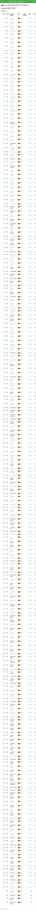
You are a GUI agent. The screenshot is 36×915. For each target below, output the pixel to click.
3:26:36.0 (30, 766)
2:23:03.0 (30, 85)
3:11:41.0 (30, 653)
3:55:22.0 (30, 854)
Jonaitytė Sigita (13, 847)
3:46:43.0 (30, 829)
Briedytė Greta (13, 698)
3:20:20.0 (30, 724)
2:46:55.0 (30, 364)
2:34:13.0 (30, 161)
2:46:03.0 (30, 355)
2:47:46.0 (30, 388)
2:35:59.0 (30, 187)
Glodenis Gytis (13, 78)
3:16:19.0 (30, 690)
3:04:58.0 (30, 600)
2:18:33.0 (30, 50)
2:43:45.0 (30, 307)
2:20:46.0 (30, 74)
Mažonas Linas (13, 285)
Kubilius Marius (13, 396)
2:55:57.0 (30, 500)
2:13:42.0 (30, 18)
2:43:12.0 (30, 296)
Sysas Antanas (13, 203)
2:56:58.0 (30, 523)
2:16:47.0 (30, 37)
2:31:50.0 (30, 143)
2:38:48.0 (30, 236)
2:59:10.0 (30, 553)
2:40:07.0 (30, 258)
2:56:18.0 (30, 504)
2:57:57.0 (30, 537)
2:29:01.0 (30, 122)
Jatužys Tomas (13, 507)
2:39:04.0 (30, 239)
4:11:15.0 (30, 879)
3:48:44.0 (30, 840)
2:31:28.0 (30, 139)
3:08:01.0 (30, 641)
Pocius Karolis (13, 504)
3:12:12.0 (30, 669)
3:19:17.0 (30, 708)
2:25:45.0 (30, 113)
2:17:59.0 (30, 42)
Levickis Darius (13, 151)
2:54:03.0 (30, 471)
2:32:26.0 (30, 147)
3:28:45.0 (30, 774)
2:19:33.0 (30, 70)
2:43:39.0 (30, 299)
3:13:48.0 (30, 676)
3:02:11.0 (30, 568)
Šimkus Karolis (13, 653)
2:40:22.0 (30, 263)
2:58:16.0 (30, 541)
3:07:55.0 (30, 636)
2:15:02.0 (30, 30)
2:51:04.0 (30, 438)
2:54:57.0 (30, 482)
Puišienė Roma (13, 854)
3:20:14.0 (30, 719)
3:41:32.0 (30, 818)
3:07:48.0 (30, 632)
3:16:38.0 (30, 694)
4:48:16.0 (30, 887)
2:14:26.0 (30, 26)
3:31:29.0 (30, 797)
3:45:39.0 (30, 825)
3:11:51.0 (30, 656)
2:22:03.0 (30, 78)
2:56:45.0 (30, 514)
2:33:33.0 (30, 154)
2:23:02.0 (30, 81)
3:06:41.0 (30, 624)
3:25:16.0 (30, 761)
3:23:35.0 (30, 747)
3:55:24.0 (30, 857)
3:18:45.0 (30, 704)
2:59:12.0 (30, 558)
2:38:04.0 (30, 219)
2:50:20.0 (30, 426)
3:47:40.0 (30, 837)
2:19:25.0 (30, 61)
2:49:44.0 (30, 410)
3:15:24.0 (30, 683)
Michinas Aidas (13, 558)
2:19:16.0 (30, 57)
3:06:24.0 (30, 615)
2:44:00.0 (30, 319)
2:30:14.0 (30, 130)
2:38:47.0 (30, 232)
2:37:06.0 (30, 206)
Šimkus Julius (13, 486)
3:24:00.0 (30, 752)
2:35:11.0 (30, 174)
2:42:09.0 (30, 278)
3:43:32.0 (30, 821)
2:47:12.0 (30, 376)
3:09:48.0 (30, 645)
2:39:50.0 (30, 251)
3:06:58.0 (30, 628)
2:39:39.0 (30, 247)
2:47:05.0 (30, 368)
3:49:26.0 (30, 847)
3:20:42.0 (30, 732)
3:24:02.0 (30, 756)
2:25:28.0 (30, 105)
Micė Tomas (12, 94)
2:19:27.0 (30, 66)
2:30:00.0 (30, 126)
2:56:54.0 (30, 518)
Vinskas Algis (13, 236)
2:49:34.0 (30, 407)
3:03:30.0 (30, 579)
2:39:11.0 (30, 243)
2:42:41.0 (30, 285)
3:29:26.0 (30, 778)
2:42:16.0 (30, 281)
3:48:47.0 (30, 844)
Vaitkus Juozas (13, 717)
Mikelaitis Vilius (13, 669)
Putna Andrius (13, 756)
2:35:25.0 (30, 178)
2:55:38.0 (30, 496)
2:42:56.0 (30, 292)
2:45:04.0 (30, 344)
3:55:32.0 (30, 861)
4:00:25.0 (30, 872)
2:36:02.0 (30, 191)
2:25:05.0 (30, 101)
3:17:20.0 (30, 698)
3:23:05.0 (30, 743)
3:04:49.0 (30, 596)
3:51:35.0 (30, 850)
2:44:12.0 (30, 327)
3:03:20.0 (30, 575)
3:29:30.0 (30, 783)
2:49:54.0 (30, 414)
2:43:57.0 (30, 310)
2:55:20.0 (30, 493)
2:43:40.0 (30, 303)
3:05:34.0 (30, 608)
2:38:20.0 (30, 223)
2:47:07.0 (30, 372)
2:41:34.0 (30, 271)
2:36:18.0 (30, 199)
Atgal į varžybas (4, 908)
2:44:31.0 (30, 331)
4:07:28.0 (30, 875)
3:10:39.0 (30, 649)
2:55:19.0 (30, 489)
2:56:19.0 (30, 507)
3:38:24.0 (30, 814)
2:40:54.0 (30, 267)
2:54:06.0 (30, 475)
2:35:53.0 (30, 182)
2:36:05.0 (30, 195)
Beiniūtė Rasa (13, 572)
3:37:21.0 (30, 809)
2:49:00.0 (30, 399)
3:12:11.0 (30, 665)
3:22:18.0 (30, 739)
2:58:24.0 (30, 545)
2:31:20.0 (30, 135)
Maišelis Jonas (13, 50)
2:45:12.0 (30, 348)
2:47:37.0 (30, 383)
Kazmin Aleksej (13, 475)
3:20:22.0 (30, 728)
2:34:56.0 (30, 170)
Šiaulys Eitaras (13, 818)
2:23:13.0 (30, 90)
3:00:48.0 (30, 563)
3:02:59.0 (30, 572)
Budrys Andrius (13, 613)
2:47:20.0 (30, 379)
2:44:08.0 (30, 323)
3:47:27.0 (30, 833)
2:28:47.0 (30, 118)
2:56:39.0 (30, 510)
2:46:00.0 (30, 353)
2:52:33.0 (30, 455)
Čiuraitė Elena (13, 534)
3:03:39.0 (30, 587)
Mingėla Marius (13, 30)
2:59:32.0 (30, 560)
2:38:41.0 (30, 227)
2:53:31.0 (30, 459)
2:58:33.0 (30, 549)
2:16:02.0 (30, 33)
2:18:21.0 (30, 46)
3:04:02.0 (30, 591)
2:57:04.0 (30, 527)
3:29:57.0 (30, 787)
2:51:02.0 (30, 434)
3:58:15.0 (30, 868)
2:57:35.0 (30, 531)
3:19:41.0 (30, 712)
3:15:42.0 (30, 686)
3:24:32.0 (30, 759)
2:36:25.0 (30, 203)
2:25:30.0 (30, 109)
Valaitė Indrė (12, 468)
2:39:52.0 (30, 254)
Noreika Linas (13, 307)
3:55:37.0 (30, 865)
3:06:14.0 (30, 613)
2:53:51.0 (30, 468)
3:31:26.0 (30, 792)
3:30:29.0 (30, 790)
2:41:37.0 (30, 274)
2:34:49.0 (30, 165)
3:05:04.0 (30, 604)
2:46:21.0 (30, 360)
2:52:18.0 (30, 451)
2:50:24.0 (30, 430)
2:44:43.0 (30, 336)
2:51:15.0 (30, 442)
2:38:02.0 (30, 210)
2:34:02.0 (30, 158)
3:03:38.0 (30, 583)
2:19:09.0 (30, 53)
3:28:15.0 (30, 770)
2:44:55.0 (30, 340)
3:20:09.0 (30, 717)
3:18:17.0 (30, 701)
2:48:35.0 (30, 396)
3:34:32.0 (30, 801)
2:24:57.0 (30, 97)
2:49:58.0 (30, 419)
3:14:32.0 (30, 679)
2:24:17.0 (30, 94)
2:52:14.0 (30, 447)
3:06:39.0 (30, 620)
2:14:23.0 (30, 22)
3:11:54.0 (30, 660)
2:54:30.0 (30, 478)
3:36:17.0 (30, 805)
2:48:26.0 (30, 392)
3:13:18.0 (30, 672)
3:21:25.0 (30, 735)
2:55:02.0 (30, 486)
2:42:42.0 (30, 288)
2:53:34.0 (30, 464)
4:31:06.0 (30, 882)
